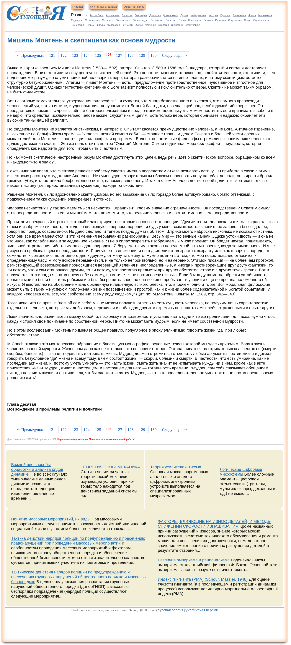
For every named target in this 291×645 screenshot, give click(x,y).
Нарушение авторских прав (72, 439)
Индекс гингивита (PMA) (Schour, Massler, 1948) (203, 579)
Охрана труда (140, 20)
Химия (139, 25)
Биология (127, 15)
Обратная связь (134, 6)
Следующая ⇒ (174, 55)
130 (154, 55)
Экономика (177, 25)
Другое (184, 15)
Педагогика (157, 20)
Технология (77, 25)
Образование (122, 20)
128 (130, 55)
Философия (113, 25)
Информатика (198, 15)
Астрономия (113, 15)
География (141, 15)
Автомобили (96, 15)
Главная (77, 6)
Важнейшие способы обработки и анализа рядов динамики (37, 469)
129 (142, 55)
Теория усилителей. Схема (175, 467)
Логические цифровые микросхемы (241, 472)
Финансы (128, 25)
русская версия (170, 610)
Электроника (193, 25)
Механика (107, 20)
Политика (171, 20)
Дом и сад (155, 15)
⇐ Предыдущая (30, 55)
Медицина (77, 20)
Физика (101, 25)
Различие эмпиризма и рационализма (194, 560)
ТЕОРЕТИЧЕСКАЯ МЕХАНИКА (110, 467)
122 (64, 55)
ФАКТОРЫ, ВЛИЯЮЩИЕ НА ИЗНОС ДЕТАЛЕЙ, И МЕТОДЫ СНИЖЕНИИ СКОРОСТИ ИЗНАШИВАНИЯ (214, 524)
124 (87, 55)
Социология (235, 20)
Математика (265, 15)
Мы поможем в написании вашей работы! (112, 439)
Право (182, 20)
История (213, 15)
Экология (163, 25)
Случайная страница (103, 6)
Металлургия (92, 20)
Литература (239, 15)
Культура (225, 15)
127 (119, 55)
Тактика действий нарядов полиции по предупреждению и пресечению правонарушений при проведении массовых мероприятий (78, 540)
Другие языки (170, 15)
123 (75, 55)
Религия (208, 20)
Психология (194, 20)
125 (98, 55)
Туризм (90, 25)
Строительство (261, 20)
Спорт (247, 20)
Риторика (220, 20)
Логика (252, 15)
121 (52, 55)
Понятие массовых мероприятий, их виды (50, 519)
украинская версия (201, 610)
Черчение (150, 25)
